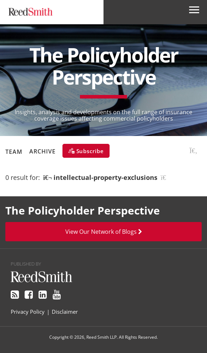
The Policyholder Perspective (103, 65)
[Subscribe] (86, 151)
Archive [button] (42, 151)
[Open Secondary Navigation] (194, 12)
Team (13, 151)
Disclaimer (65, 311)
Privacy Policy (28, 311)
